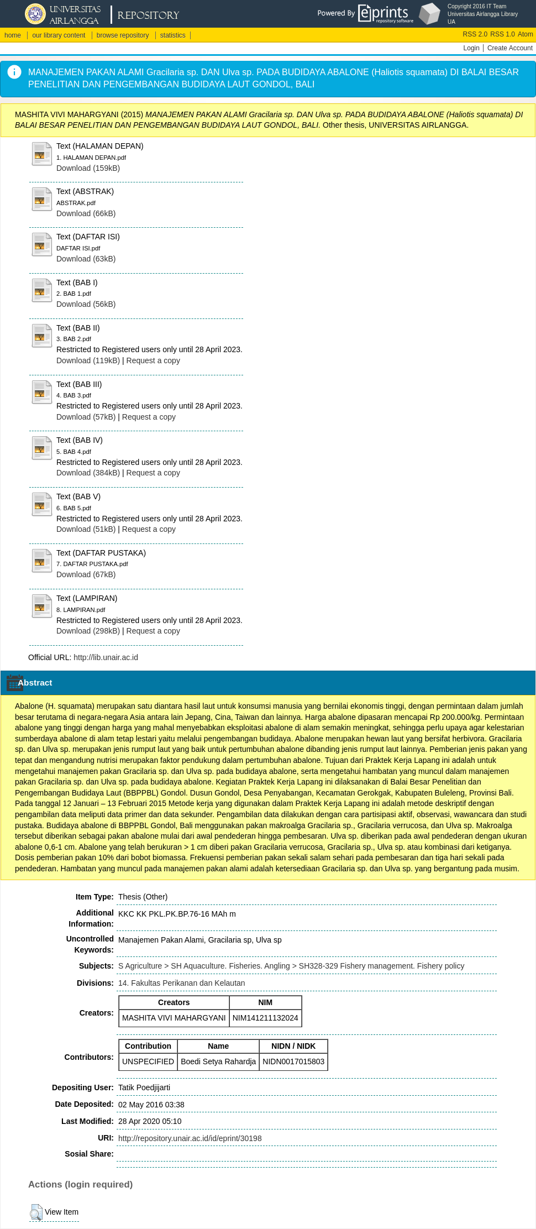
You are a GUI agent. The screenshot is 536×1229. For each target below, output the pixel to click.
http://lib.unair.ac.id (105, 657)
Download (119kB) (88, 360)
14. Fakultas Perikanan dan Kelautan (181, 983)
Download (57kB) (85, 416)
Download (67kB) (85, 574)
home (12, 35)
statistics (173, 35)
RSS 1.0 (502, 34)
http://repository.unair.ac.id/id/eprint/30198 (190, 1138)
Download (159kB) (88, 168)
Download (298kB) (88, 630)
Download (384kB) (88, 472)
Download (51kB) (85, 529)
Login (472, 48)
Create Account (510, 48)
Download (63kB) (85, 258)
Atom (525, 34)
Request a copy (153, 360)
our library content (58, 35)
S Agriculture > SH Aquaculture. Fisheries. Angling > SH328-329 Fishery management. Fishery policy (291, 965)
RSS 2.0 (475, 34)
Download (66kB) (85, 213)
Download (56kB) (85, 304)
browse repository (123, 35)
